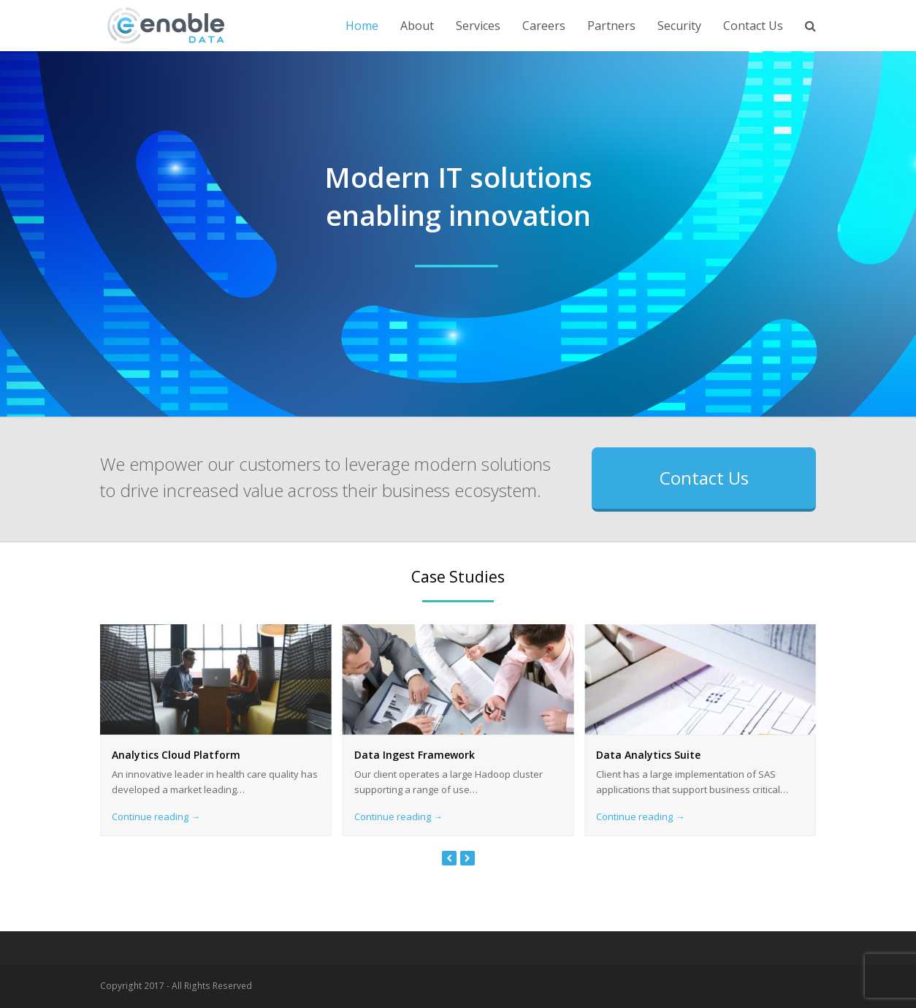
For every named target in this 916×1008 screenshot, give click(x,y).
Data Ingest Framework (414, 755)
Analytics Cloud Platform (176, 755)
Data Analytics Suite (648, 755)
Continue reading (156, 816)
